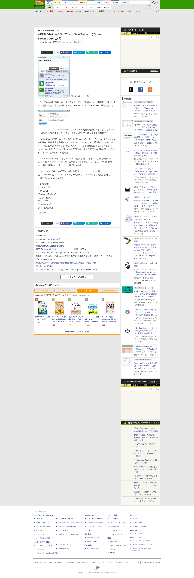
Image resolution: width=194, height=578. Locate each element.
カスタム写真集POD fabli (142, 545)
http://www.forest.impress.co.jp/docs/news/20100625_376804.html (66, 263)
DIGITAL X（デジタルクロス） (69, 534)
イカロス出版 (112, 515)
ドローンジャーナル (43, 534)
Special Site (132, 71)
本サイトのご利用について (43, 562)
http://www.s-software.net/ (48, 239)
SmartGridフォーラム (66, 518)
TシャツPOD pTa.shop (141, 541)
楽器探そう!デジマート (95, 522)
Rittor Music (89, 515)
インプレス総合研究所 (44, 526)
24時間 (135, 33)
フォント (137, 11)
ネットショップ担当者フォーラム (70, 522)
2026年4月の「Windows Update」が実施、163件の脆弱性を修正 (146, 437)
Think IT (39, 518)
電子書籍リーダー (109, 290)
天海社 (135, 518)
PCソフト (66, 290)
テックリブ (111, 549)
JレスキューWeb (116, 530)
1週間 (146, 33)
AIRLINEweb (114, 518)
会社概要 (119, 562)
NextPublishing (64, 548)
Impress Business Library (67, 526)
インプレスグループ (132, 562)
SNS (122, 11)
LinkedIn (106, 52)
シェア (67, 52)
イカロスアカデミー (117, 534)
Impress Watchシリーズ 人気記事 (141, 382)
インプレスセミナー (66, 530)
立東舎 (89, 530)
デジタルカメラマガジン (45, 545)
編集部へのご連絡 (88, 562)
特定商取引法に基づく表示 (151, 562)
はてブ (80, 52)
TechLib (112, 552)
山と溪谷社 (88, 534)
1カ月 (155, 33)
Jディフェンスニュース (118, 522)
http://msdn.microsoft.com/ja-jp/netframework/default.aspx (62, 253)
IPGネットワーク (136, 537)
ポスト (48, 52)
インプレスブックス (66, 545)
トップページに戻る (76, 277)
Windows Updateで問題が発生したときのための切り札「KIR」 (145, 469)
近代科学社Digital (93, 548)
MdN (109, 538)
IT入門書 (87, 290)
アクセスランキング (135, 30)
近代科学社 (88, 545)
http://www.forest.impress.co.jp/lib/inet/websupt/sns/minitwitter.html (66, 269)
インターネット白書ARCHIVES (47, 553)
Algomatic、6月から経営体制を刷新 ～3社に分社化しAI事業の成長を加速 (146, 153)
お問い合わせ (59, 562)
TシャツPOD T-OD (94, 526)
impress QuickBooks (140, 526)
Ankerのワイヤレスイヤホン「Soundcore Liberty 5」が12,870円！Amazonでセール (145, 272)
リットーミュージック (95, 518)
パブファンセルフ (139, 533)
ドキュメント (112, 11)
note (93, 52)
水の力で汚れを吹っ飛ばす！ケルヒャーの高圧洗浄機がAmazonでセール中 (146, 247)
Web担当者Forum (42, 522)
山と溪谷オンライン (94, 537)
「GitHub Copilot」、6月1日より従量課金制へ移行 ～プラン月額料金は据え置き (145, 330)
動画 (129, 11)
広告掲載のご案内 (73, 562)
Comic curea (137, 522)
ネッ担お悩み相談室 (43, 538)
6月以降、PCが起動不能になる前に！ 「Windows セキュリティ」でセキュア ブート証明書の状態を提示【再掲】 (146, 110)
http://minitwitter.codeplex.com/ (50, 246)
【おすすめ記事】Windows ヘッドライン (143, 423)
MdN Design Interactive (118, 545)
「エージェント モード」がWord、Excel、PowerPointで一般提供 (146, 453)
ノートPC (44, 290)
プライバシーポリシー (105, 562)
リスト (56, 52)
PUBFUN (133, 530)
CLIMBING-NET (92, 541)
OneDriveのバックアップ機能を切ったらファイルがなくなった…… (146, 485)
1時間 (126, 33)
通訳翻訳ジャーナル (117, 526)
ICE (131, 515)
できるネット (41, 549)
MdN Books (114, 541)
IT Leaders (40, 530)
